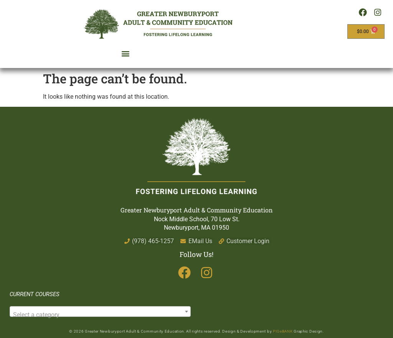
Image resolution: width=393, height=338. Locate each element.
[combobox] (100, 311)
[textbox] (100, 315)
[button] (125, 53)
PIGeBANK (283, 331)
